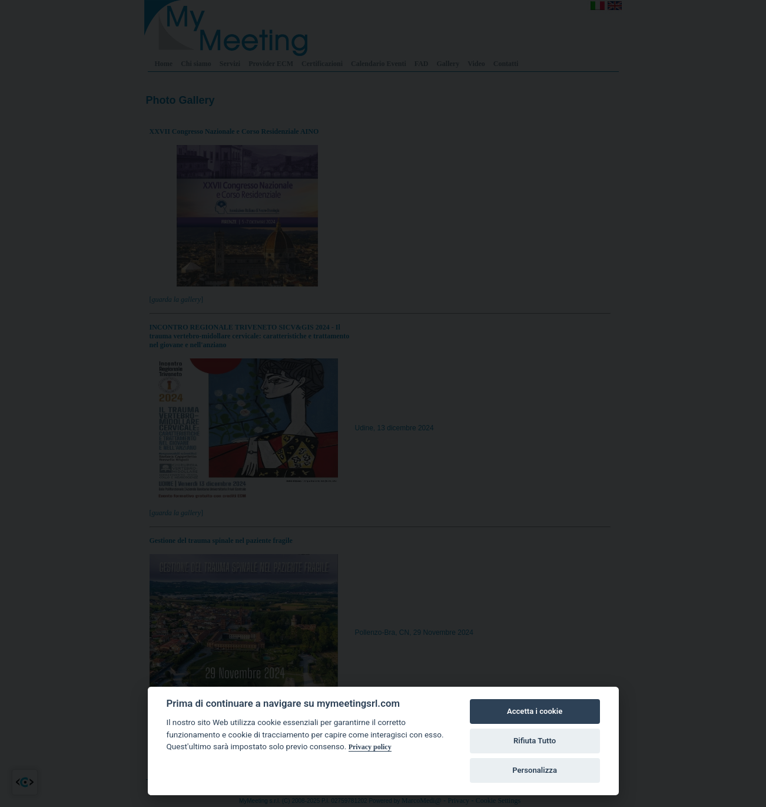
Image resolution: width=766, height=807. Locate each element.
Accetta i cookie (534, 711)
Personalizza (534, 770)
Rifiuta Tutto (534, 740)
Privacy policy (370, 747)
